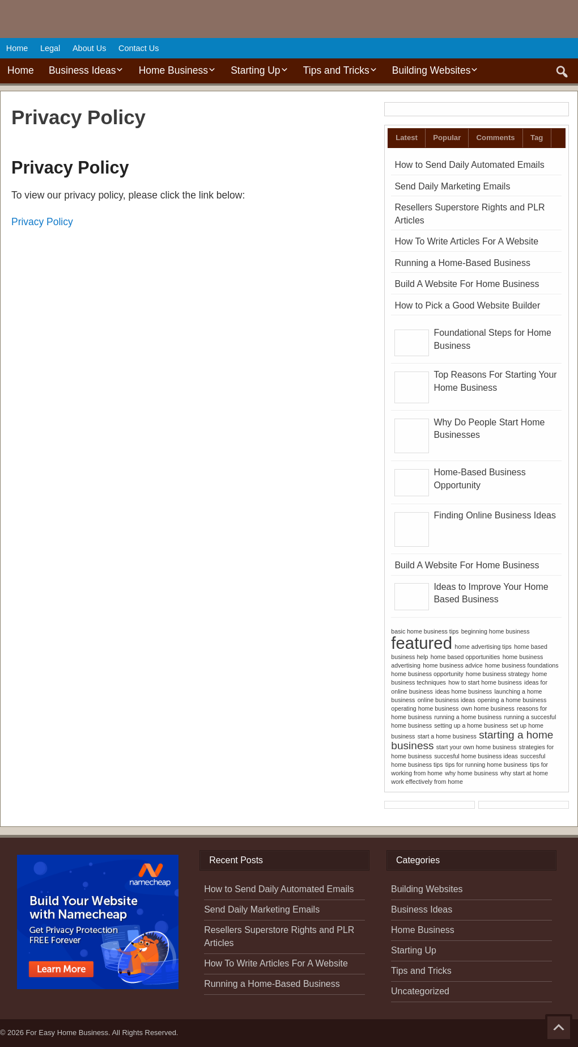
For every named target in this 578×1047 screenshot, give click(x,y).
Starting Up (255, 70)
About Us (89, 48)
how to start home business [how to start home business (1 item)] (485, 682)
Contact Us (138, 48)
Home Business (173, 70)
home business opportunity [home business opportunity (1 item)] (427, 673)
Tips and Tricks (336, 70)
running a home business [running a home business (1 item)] (468, 717)
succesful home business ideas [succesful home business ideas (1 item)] (476, 756)
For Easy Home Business (67, 1032)
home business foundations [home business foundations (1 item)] (522, 665)
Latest (407, 137)
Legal (50, 48)
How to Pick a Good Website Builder (467, 305)
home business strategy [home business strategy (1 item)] (498, 673)
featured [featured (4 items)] (421, 643)
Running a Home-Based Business (462, 263)
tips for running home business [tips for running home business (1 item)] (486, 764)
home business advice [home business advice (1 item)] (452, 665)
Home (17, 48)
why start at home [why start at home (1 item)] (524, 773)
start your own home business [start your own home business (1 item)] (476, 747)
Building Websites (431, 70)
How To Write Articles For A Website (466, 241)
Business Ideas (82, 70)
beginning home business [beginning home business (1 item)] (495, 631)
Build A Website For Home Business (466, 284)
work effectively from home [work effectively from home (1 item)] (427, 781)
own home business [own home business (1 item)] (488, 708)
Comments (496, 137)
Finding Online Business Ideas (495, 515)
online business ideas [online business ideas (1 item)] (446, 699)
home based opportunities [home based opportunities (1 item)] (465, 656)
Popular (447, 137)
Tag (536, 137)
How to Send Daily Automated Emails (469, 165)
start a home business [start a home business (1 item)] (447, 736)
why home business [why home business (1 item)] (471, 773)
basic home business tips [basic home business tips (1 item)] (424, 631)
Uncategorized (420, 991)
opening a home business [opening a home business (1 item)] (512, 699)
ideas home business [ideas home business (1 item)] (463, 691)
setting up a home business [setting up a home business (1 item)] (471, 725)
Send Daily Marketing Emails (452, 186)
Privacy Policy (42, 221)
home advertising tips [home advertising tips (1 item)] (483, 646)
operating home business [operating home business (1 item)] (424, 708)
